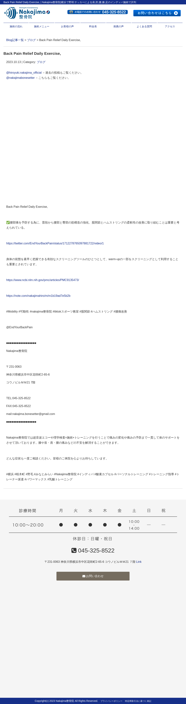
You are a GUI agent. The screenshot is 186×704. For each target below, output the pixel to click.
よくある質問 (144, 26)
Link (138, 561)
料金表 (93, 26)
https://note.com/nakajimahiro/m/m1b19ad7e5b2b (38, 295)
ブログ (31, 40)
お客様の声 (67, 26)
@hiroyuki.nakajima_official (24, 72)
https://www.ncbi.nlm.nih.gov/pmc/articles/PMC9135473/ (42, 280)
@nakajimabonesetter (20, 77)
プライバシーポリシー (111, 701)
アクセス (170, 26)
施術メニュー (41, 26)
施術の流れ (16, 26)
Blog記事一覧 (15, 40)
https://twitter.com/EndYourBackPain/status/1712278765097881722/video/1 (55, 243)
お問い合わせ (93, 576)
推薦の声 (118, 26)
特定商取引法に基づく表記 (138, 701)
